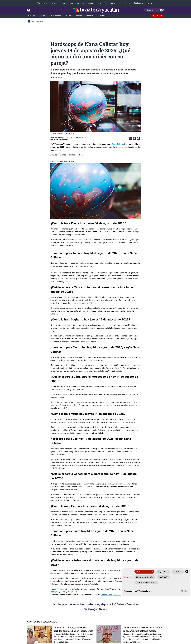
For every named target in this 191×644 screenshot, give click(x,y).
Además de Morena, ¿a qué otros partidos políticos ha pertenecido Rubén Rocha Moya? (74, 629)
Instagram (54, 592)
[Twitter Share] (130, 138)
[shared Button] (134, 138)
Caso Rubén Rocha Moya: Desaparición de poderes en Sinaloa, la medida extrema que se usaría (142, 629)
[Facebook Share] (138, 138)
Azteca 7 (117, 595)
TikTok (63, 592)
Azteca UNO (106, 595)
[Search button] (161, 10)
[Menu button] (37, 10)
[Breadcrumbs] (29, 21)
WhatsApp (72, 592)
